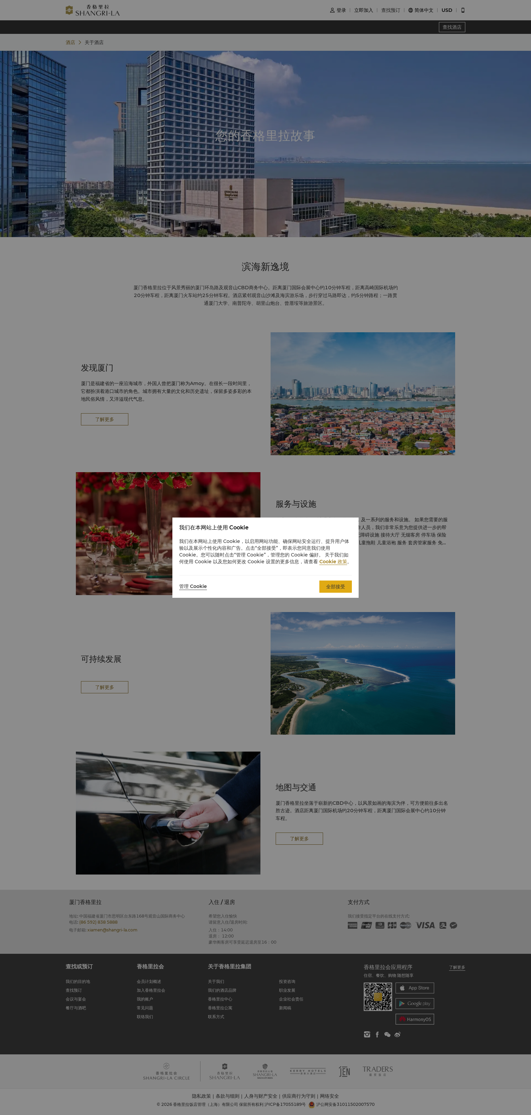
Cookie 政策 (333, 562)
